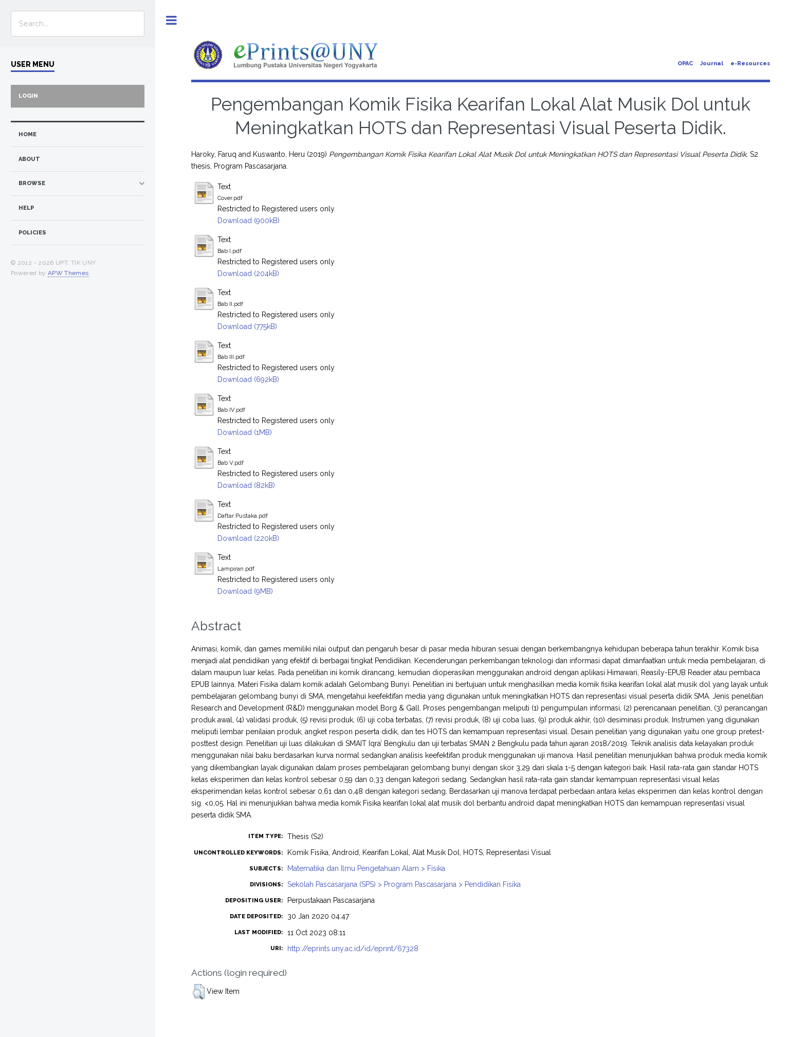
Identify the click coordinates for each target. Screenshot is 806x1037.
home (27, 134)
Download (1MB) (244, 432)
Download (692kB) (248, 379)
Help (26, 208)
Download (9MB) (245, 591)
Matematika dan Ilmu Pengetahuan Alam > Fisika (366, 868)
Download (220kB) (248, 538)
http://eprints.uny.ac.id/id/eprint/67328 (352, 948)
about (29, 159)
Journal (711, 63)
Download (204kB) (248, 273)
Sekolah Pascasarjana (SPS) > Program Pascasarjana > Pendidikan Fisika (404, 884)
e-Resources (750, 63)
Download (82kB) (246, 485)
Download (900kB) (248, 220)
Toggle (171, 20)
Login (28, 96)
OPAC (685, 63)
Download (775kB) (247, 326)
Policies (32, 232)
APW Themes (68, 273)
